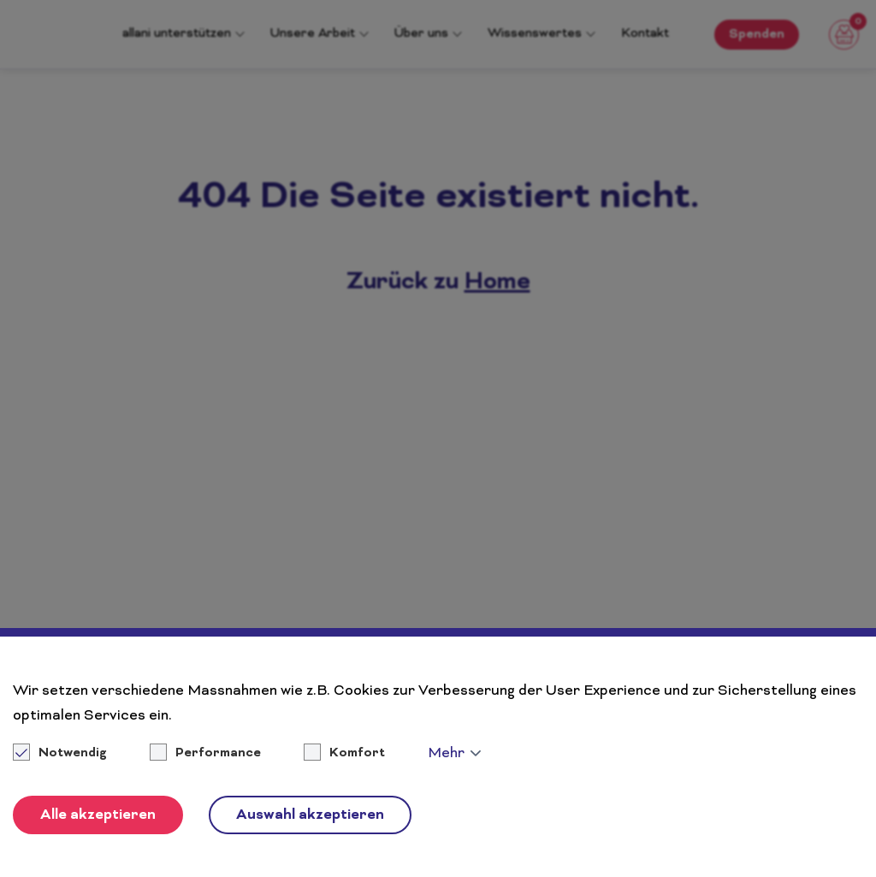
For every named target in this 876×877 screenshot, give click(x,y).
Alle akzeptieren (98, 815)
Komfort (357, 754)
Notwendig (61, 754)
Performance (218, 754)
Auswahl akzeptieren (310, 815)
